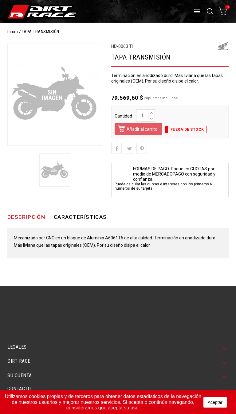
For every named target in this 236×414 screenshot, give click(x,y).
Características (80, 217)
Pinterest (142, 148)
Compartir (116, 148)
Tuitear (129, 148)
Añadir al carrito (137, 130)
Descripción (26, 217)
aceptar (215, 402)
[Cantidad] (142, 115)
